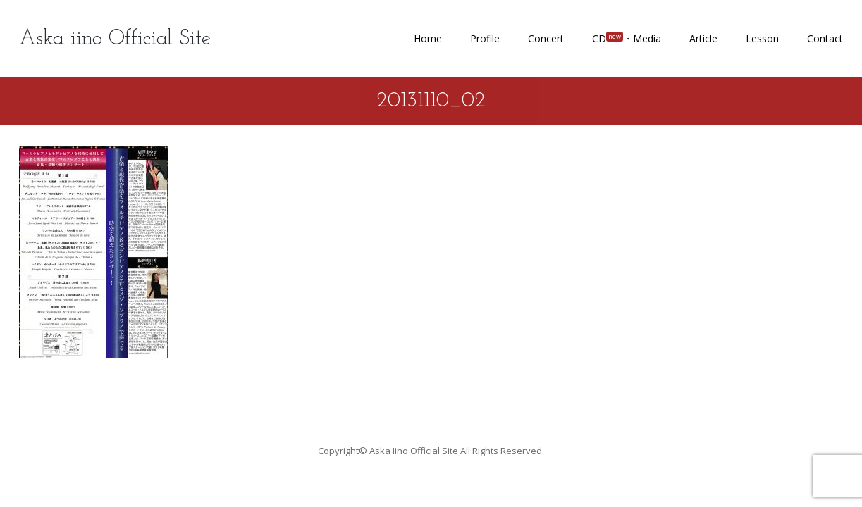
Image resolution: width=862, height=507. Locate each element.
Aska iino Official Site (115, 39)
